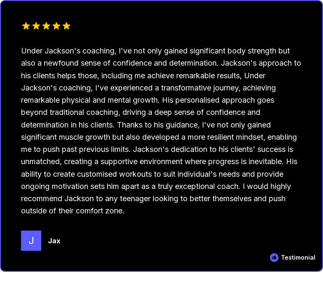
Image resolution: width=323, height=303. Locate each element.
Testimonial (298, 257)
